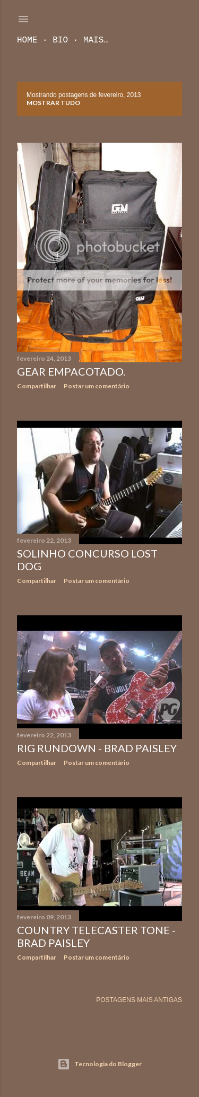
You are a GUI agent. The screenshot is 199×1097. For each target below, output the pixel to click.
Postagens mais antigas (139, 1000)
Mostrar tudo (53, 103)
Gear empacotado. (71, 371)
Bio (60, 40)
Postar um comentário (96, 386)
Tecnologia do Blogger (99, 1064)
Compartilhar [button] (36, 386)
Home (27, 40)
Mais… (96, 40)
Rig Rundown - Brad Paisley (97, 748)
